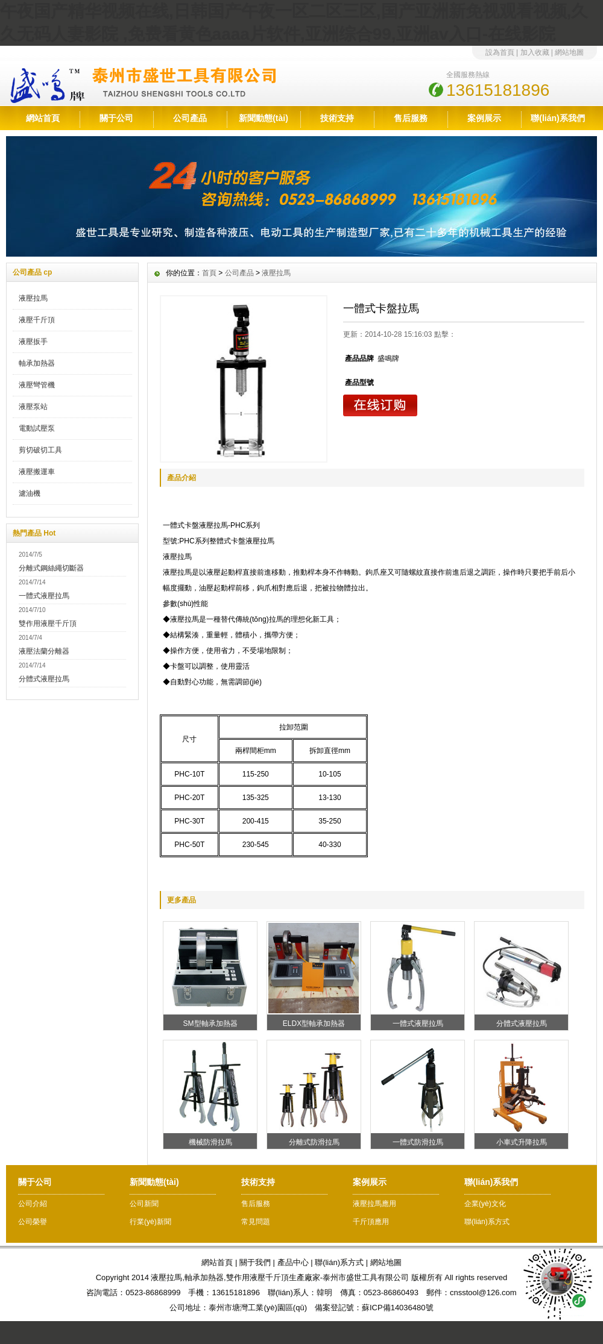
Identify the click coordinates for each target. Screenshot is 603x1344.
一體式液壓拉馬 (44, 596)
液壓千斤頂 (37, 320)
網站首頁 (43, 118)
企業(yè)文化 (485, 1203)
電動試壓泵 (37, 428)
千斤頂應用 (371, 1221)
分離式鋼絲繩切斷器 (51, 568)
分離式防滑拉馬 (314, 1142)
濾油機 (29, 493)
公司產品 (190, 118)
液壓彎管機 (37, 385)
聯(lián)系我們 (557, 118)
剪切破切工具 (40, 450)
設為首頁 (499, 52)
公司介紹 (32, 1203)
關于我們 (255, 1262)
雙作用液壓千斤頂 (48, 623)
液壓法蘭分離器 (44, 651)
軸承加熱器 (37, 363)
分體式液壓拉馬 (44, 679)
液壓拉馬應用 (374, 1203)
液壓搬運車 (37, 471)
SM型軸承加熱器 (210, 1023)
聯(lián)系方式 (487, 1221)
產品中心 (293, 1262)
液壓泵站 (33, 406)
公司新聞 (144, 1203)
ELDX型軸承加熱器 (314, 1023)
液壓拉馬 (33, 298)
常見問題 (255, 1221)
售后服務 (411, 118)
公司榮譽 (32, 1221)
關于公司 (116, 118)
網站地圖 (569, 52)
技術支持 (337, 118)
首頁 (209, 273)
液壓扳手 (33, 341)
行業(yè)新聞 (150, 1221)
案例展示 (484, 118)
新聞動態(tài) (263, 118)
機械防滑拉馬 (210, 1142)
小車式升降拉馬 (521, 1142)
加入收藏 (534, 52)
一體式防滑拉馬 (418, 1142)
